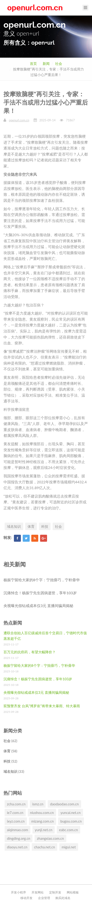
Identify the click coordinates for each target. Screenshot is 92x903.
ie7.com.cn (15, 812)
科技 (44, 526)
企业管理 (44, 898)
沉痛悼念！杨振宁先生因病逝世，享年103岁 (40, 593)
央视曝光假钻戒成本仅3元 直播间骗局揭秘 (38, 605)
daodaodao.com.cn (64, 804)
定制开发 (55, 892)
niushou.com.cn (42, 812)
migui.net (69, 847)
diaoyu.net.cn (17, 847)
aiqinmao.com (17, 830)
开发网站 (38, 892)
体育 (31, 526)
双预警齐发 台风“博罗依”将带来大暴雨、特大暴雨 (41, 706)
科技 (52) (10, 761)
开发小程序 (18, 892)
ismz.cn (37, 804)
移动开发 (26, 898)
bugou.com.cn (71, 821)
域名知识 (14, 526)
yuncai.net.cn (70, 812)
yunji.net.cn (43, 830)
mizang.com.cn (42, 821)
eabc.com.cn (68, 830)
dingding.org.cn (18, 838)
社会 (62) (10, 741)
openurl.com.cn (19, 120)
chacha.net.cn (44, 847)
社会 (58, 63)
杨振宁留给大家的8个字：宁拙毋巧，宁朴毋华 (41, 580)
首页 (33, 63)
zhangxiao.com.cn (50, 838)
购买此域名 (62, 898)
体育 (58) (10, 751)
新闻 (46, 63)
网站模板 (73, 892)
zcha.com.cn (16, 804)
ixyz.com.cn (16, 821)
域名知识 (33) (13, 771)
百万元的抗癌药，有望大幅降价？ (29, 652)
